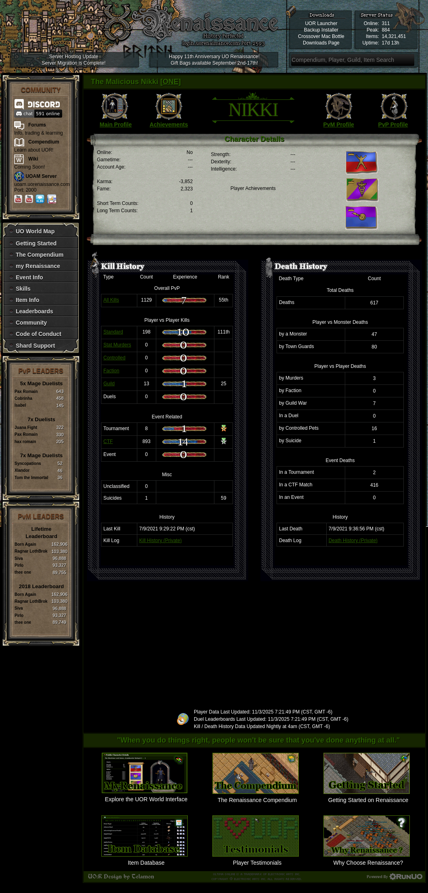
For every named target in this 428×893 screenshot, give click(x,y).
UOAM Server (41, 176)
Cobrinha (23, 398)
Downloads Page (321, 43)
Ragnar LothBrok (31, 551)
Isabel (20, 405)
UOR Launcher (321, 23)
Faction (111, 371)
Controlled (114, 358)
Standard (113, 332)
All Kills (111, 300)
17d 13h (390, 43)
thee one (23, 572)
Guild (109, 383)
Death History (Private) (353, 540)
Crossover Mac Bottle (321, 36)
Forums (37, 125)
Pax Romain (26, 391)
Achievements (169, 124)
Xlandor (22, 470)
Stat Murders (117, 345)
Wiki (33, 159)
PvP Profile (393, 124)
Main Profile (116, 124)
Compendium (43, 142)
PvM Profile (338, 124)
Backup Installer (321, 30)
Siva (19, 558)
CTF (108, 441)
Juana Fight (26, 427)
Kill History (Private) (160, 540)
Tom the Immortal (31, 477)
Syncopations (28, 463)
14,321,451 (394, 36)
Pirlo (19, 565)
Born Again (25, 544)
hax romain (25, 441)
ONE (170, 82)
